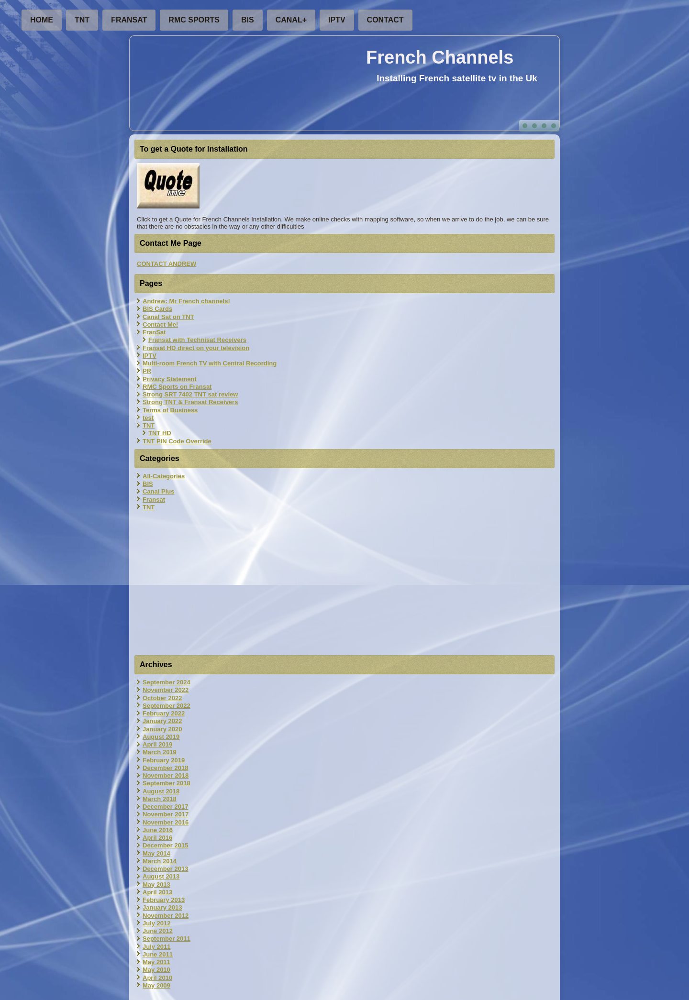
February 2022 (164, 713)
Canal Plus (158, 491)
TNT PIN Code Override (177, 441)
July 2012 (157, 923)
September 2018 (166, 783)
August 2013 (161, 876)
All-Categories (164, 476)
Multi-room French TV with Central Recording (210, 363)
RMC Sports (194, 20)
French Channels (439, 57)
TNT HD (159, 433)
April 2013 (157, 892)
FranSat (129, 20)
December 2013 (165, 868)
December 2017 (165, 806)
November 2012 (166, 915)
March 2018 (160, 798)
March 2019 (160, 752)
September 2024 (166, 682)
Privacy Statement (170, 379)
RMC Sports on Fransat (177, 386)
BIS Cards (157, 308)
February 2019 (164, 760)
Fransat (154, 499)
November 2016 (166, 822)
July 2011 (157, 946)
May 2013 (156, 884)
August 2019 (161, 736)
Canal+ (291, 20)
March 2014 (160, 861)
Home (41, 20)
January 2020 (162, 729)
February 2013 (164, 899)
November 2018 (166, 775)
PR (147, 370)
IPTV (336, 20)
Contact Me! (160, 324)
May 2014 (156, 853)
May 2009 (156, 985)
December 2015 (165, 845)
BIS (247, 20)
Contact (385, 20)
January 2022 (162, 721)
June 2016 (158, 830)
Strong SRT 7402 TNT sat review (190, 394)
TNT (82, 20)
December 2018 (165, 767)
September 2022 (166, 705)
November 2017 (166, 814)
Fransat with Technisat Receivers (197, 339)
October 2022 (162, 698)
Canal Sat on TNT (168, 316)
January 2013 (162, 907)
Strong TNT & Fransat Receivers (190, 402)
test (148, 417)
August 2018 (161, 791)
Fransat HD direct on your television (196, 348)
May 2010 (156, 969)
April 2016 (157, 837)
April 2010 (157, 977)
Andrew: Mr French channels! (186, 301)
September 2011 (166, 938)
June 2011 (158, 954)
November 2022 (166, 689)
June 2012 (158, 930)
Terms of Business (170, 410)
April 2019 (157, 744)
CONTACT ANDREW (166, 263)
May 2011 (156, 962)
